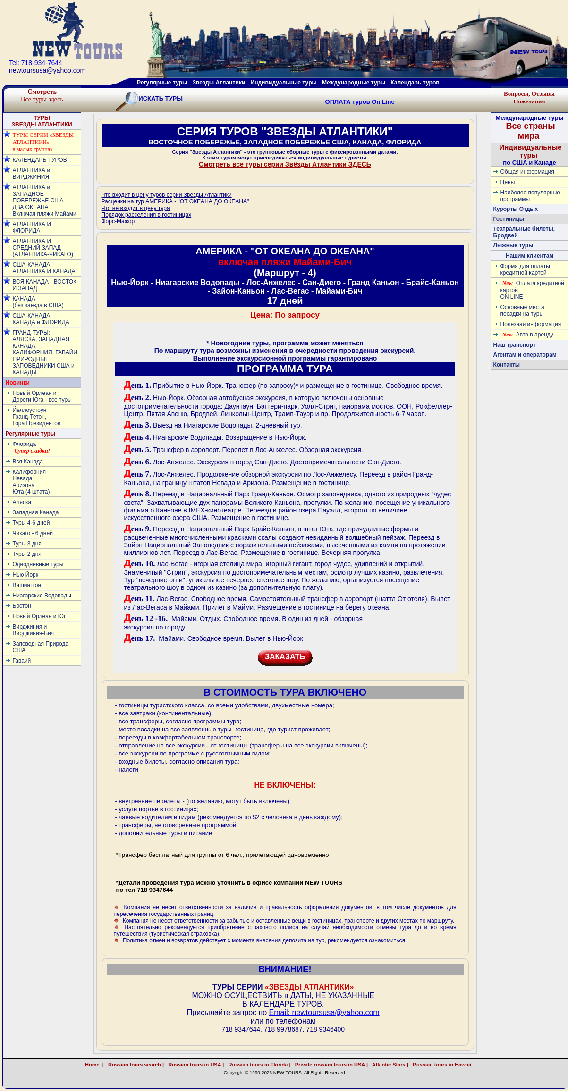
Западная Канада (36, 512)
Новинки (18, 382)
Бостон (22, 606)
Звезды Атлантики (219, 82)
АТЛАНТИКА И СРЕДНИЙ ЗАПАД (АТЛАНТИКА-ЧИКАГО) (43, 248)
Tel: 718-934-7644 (35, 63)
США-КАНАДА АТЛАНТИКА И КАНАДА (44, 268)
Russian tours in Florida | (257, 1064)
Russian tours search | (134, 1064)
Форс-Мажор (118, 221)
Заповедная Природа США (41, 647)
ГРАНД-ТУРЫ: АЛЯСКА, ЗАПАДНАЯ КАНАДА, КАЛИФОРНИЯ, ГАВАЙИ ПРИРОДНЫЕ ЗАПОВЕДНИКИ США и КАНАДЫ (45, 352)
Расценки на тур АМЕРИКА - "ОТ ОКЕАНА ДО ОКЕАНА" (175, 201)
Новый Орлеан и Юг (39, 616)
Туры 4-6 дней (31, 523)
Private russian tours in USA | (330, 1064)
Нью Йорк (25, 574)
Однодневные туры (38, 564)
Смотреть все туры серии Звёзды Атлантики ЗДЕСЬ (285, 164)
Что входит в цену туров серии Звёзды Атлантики (167, 195)
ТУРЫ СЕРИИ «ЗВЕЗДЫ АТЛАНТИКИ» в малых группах (43, 142)
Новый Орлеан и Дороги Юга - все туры (42, 396)
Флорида (32, 447)
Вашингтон (27, 585)
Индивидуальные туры (283, 82)
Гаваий (22, 660)
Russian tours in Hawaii (452, 1064)
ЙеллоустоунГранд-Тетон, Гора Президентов (37, 417)
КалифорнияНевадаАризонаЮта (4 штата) (31, 482)
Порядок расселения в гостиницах (147, 214)
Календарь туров (414, 82)
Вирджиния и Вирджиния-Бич (33, 630)
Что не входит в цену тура (136, 208)
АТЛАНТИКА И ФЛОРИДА (32, 227)
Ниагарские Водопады (42, 595)
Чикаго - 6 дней (33, 533)
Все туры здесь (42, 95)
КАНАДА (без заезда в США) (38, 302)
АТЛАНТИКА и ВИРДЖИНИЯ (32, 173)
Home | (94, 1064)
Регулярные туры (162, 82)
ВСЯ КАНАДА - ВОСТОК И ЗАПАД (44, 285)
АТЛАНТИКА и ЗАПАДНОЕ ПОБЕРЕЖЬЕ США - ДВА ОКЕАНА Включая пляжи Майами (44, 200)
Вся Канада (28, 461)
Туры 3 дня (27, 543)
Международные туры (353, 82)
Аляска (22, 502)
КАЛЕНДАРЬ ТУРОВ (40, 160)
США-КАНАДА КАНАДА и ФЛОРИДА (41, 319)
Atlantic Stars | (388, 1064)
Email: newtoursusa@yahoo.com (324, 1012)
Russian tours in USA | (194, 1064)
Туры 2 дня (27, 554)
